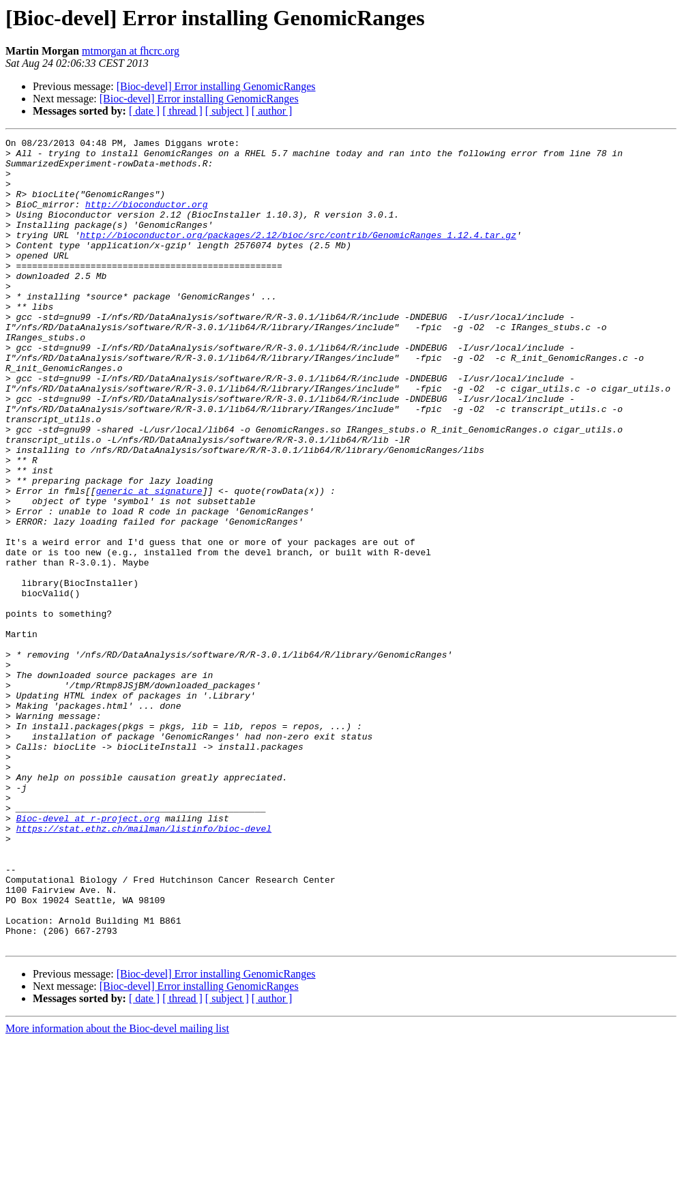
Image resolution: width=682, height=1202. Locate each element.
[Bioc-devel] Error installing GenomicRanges (216, 86)
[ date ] (144, 111)
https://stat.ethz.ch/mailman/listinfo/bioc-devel (143, 967)
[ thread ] (182, 111)
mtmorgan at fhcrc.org (130, 51)
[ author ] (272, 111)
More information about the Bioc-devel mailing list (117, 1190)
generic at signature (149, 562)
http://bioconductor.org (146, 218)
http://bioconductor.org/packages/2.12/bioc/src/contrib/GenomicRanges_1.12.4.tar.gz (298, 255)
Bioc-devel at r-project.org (88, 955)
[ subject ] (227, 111)
